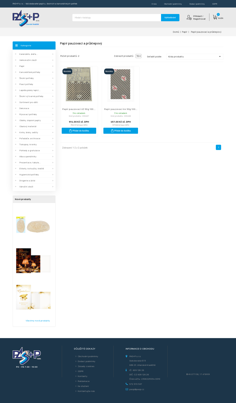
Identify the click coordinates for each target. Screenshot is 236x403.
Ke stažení (83, 386)
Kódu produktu (195, 56)
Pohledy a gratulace (29, 150)
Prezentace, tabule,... (30, 162)
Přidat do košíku (79, 130)
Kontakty (82, 376)
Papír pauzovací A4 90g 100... (120, 109)
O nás (154, 4)
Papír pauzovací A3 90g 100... (78, 109)
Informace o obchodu (140, 348)
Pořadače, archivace (29, 138)
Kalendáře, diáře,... (28, 54)
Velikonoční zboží (28, 60)
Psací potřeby (26, 84)
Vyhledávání (170, 17)
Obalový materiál (27, 126)
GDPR (214, 4)
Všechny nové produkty (38, 320)
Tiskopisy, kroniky (28, 144)
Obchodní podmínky (173, 4)
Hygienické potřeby (29, 174)
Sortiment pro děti (28, 102)
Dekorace (24, 108)
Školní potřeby (26, 78)
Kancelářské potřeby (29, 72)
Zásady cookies (86, 366)
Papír (22, 66)
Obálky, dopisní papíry (30, 120)
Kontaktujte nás (86, 391)
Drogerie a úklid (27, 180)
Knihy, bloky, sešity (28, 132)
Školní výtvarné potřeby (31, 96)
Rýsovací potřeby (28, 114)
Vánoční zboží (26, 186)
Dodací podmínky (197, 4)
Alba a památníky (27, 156)
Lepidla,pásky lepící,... (30, 90)
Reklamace (83, 381)
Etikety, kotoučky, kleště (31, 168)
